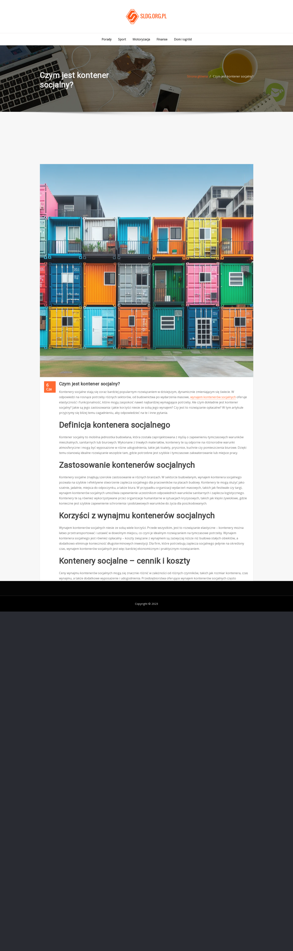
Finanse (162, 39)
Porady (107, 39)
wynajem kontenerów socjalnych (213, 462)
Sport (122, 39)
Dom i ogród (183, 39)
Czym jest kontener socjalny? (233, 79)
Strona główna (197, 79)
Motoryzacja (141, 39)
